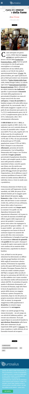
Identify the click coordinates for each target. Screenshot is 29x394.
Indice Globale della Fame (18, 80)
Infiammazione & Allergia (8, 10)
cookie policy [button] (21, 387)
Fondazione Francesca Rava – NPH (12, 60)
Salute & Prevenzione (8, 7)
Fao (10, 171)
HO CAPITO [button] (8, 391)
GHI (21, 348)
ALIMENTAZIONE (6, 345)
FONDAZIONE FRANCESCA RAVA (9, 348)
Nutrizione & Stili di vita (8, 13)
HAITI (3, 350)
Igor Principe (15, 17)
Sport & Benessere (7, 16)
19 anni (20, 73)
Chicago (21, 327)
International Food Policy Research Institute (14, 86)
